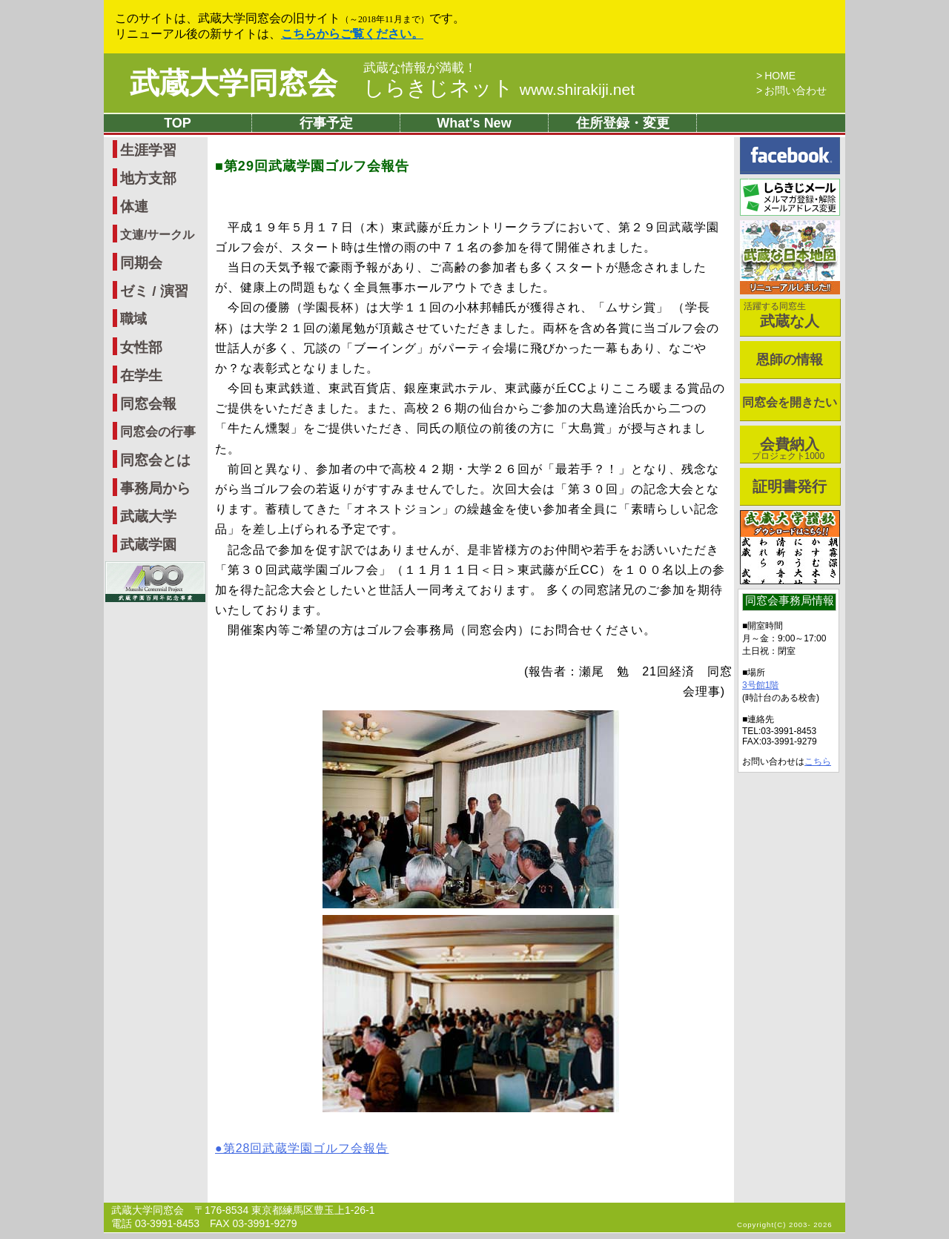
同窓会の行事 (158, 432)
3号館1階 (760, 685)
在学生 (141, 375)
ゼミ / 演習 (154, 291)
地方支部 (148, 178)
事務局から (155, 488)
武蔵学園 (148, 544)
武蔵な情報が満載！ (420, 68)
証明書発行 (790, 486)
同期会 (141, 263)
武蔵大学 (148, 516)
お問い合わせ (795, 90)
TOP (177, 123)
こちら (817, 761)
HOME (780, 76)
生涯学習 (148, 150)
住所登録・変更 (622, 123)
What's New (474, 123)
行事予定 (326, 123)
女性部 (141, 347)
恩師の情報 (789, 359)
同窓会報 (148, 404)
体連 (134, 206)
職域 (133, 318)
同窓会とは (155, 460)
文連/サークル (157, 234)
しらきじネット (499, 87)
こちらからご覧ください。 (352, 33)
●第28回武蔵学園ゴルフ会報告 (301, 1148)
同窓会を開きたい (789, 402)
